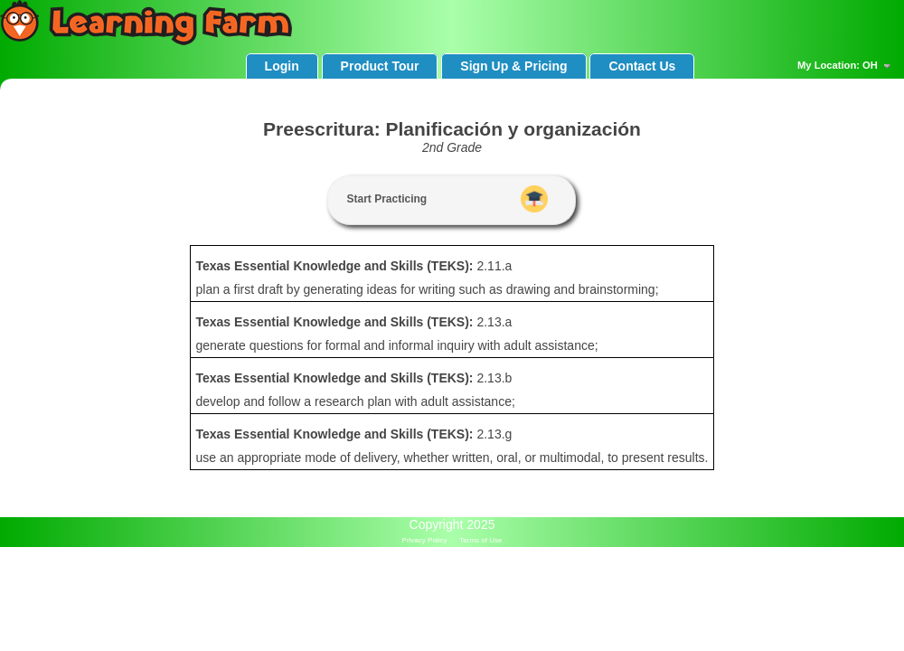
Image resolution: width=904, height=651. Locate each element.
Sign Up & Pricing (513, 66)
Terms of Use (480, 540)
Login (282, 66)
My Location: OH (846, 66)
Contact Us (641, 66)
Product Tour (380, 66)
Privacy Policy (424, 540)
